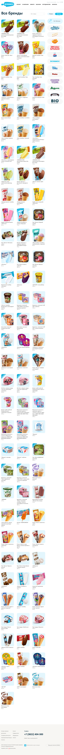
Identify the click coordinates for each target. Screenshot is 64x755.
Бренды (59, 14)
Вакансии (38, 4)
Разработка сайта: (8, 748)
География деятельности (6, 735)
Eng (58, 2)
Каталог (19, 4)
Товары (51, 14)
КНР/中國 (61, 2)
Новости (32, 4)
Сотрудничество (46, 4)
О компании (25, 4)
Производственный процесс (6, 737)
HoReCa (51, 2)
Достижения (3, 733)
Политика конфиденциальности (7, 746)
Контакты (54, 4)
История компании (4, 731)
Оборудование (15, 735)
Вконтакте (25, 745)
